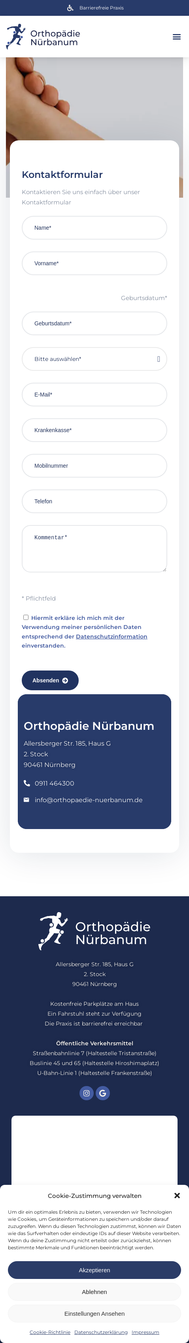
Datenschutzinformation (111, 636)
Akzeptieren (94, 1270)
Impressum (145, 1332)
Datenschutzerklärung (101, 1332)
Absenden (50, 680)
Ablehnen (94, 1291)
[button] (177, 1195)
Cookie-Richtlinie (50, 1332)
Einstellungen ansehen (94, 1313)
